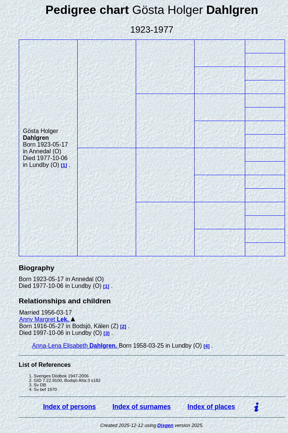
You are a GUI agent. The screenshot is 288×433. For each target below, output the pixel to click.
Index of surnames (141, 406)
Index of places (211, 406)
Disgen (166, 425)
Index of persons (69, 406)
